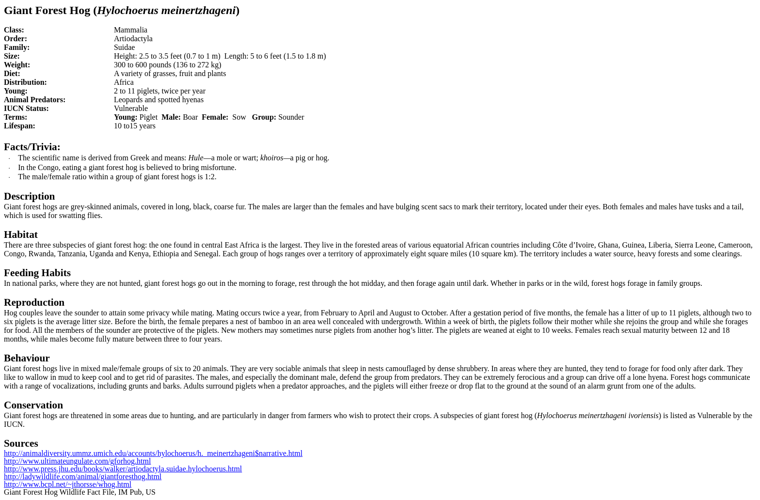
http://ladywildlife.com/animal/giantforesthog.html (82, 476)
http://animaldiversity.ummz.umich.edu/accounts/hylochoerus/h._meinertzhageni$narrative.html (153, 453)
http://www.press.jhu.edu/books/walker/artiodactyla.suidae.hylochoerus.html (123, 469)
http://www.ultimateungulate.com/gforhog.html (77, 461)
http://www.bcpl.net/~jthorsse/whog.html (67, 484)
